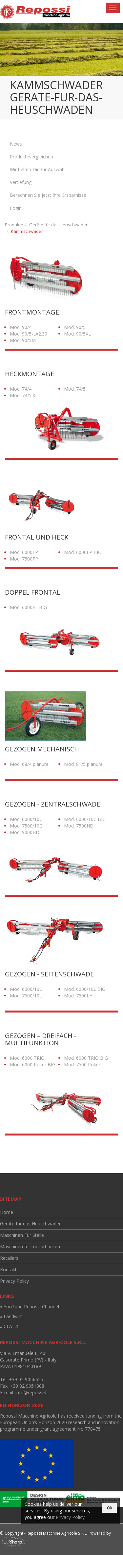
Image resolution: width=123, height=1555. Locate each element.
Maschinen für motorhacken (30, 1246)
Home (6, 1212)
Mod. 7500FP (24, 559)
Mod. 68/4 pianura (29, 764)
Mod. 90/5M (23, 340)
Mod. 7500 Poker (82, 1064)
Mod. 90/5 (75, 327)
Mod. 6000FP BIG (82, 552)
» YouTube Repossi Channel (29, 1306)
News (16, 144)
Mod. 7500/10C (26, 826)
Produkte (14, 225)
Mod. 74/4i (21, 389)
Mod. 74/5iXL (24, 395)
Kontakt (8, 1269)
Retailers (9, 1258)
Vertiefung (20, 182)
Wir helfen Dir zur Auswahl (38, 169)
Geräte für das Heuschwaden (59, 225)
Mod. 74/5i (75, 389)
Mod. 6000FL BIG (28, 607)
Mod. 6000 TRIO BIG (86, 1058)
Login (16, 208)
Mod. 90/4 (20, 327)
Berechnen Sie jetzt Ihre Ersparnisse (48, 195)
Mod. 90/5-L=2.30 (28, 334)
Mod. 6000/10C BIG (85, 819)
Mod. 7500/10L (26, 995)
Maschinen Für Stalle (22, 1235)
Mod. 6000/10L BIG (84, 989)
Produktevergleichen (31, 156)
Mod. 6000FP (24, 552)
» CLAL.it (9, 1326)
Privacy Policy (14, 1281)
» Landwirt (11, 1316)
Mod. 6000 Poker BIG (32, 1064)
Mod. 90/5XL (77, 334)
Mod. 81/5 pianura (83, 764)
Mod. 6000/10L (26, 989)
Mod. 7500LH (78, 995)
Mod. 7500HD (78, 826)
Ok (109, 1508)
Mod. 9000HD (24, 832)
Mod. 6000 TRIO (27, 1058)
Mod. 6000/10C (26, 819)
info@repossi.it (31, 1392)
